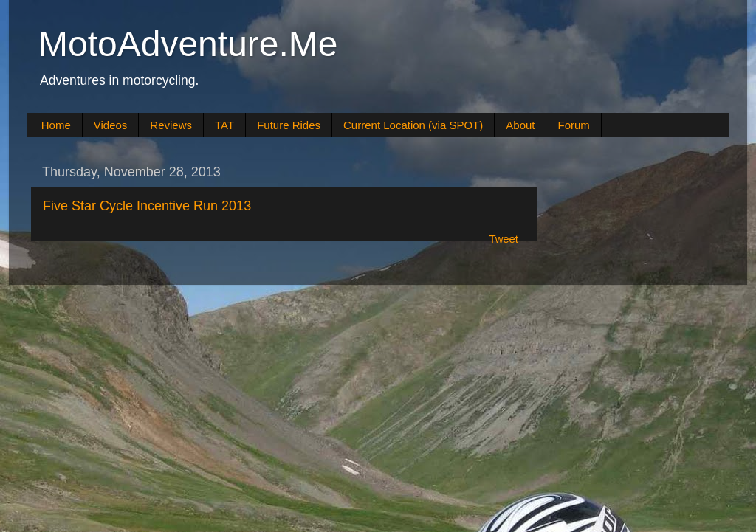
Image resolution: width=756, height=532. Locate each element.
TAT (224, 125)
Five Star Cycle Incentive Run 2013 (147, 205)
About (520, 125)
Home (56, 125)
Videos (111, 125)
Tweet (503, 239)
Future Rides (288, 125)
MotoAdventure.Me (188, 43)
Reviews (171, 125)
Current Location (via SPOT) (413, 125)
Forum (573, 125)
